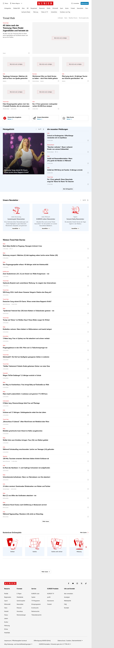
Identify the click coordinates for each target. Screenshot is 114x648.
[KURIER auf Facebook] (68, 583)
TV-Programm (35, 601)
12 (56, 152)
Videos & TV (44, 12)
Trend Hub (6, 23)
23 (11, 248)
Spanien (5, 456)
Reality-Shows (73, 18)
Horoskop (20, 611)
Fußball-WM (16, 8)
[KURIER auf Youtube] (73, 583)
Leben (6, 618)
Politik (48, 8)
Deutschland (50, 144)
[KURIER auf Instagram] (77, 583)
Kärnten (34, 74)
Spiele (33, 597)
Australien (5, 336)
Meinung (35, 12)
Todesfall (5, 373)
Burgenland (34, 8)
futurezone (50, 601)
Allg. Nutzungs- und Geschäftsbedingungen (17, 644)
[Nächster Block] (43, 129)
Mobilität (7, 633)
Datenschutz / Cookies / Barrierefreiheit (69, 640)
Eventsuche (34, 608)
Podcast (19, 608)
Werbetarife (67, 601)
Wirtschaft (55, 8)
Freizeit (73, 8)
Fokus (6, 615)
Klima (6, 629)
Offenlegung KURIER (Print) (42, 640)
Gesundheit (80, 8)
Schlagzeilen (7, 8)
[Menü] (5, 3)
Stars (86, 8)
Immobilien (54, 12)
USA (4, 74)
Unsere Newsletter (10, 200)
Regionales (7, 597)
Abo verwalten (68, 593)
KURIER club (35, 593)
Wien (23, 8)
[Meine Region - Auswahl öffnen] (21, 3)
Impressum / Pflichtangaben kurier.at (15, 640)
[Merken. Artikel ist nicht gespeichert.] (29, 53)
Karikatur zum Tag (65, 12)
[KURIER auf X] (81, 583)
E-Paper (19, 593)
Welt (48, 156)
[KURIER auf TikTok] (85, 583)
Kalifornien (6, 271)
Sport (61, 8)
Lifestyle (60, 18)
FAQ (65, 604)
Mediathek (20, 597)
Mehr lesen (46, 521)
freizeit (6, 611)
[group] (23, 154)
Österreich (42, 8)
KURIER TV (50, 593)
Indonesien (6, 401)
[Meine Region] (15, 3)
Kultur (67, 8)
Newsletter (20, 604)
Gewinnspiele (21, 601)
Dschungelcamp (84, 18)
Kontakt (66, 608)
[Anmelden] (75, 3)
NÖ (27, 8)
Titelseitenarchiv (36, 615)
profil (48, 597)
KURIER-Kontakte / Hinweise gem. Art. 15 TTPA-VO (54, 644)
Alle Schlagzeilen (68, 189)
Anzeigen (67, 597)
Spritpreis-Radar (25, 12)
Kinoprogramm (36, 604)
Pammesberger (21, 615)
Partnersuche (35, 611)
